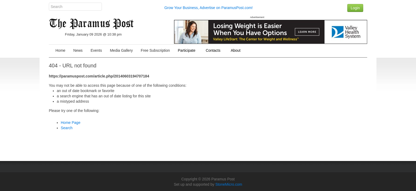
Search (66, 128)
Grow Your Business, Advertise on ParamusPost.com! (208, 8)
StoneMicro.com (228, 184)
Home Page (70, 122)
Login (355, 8)
